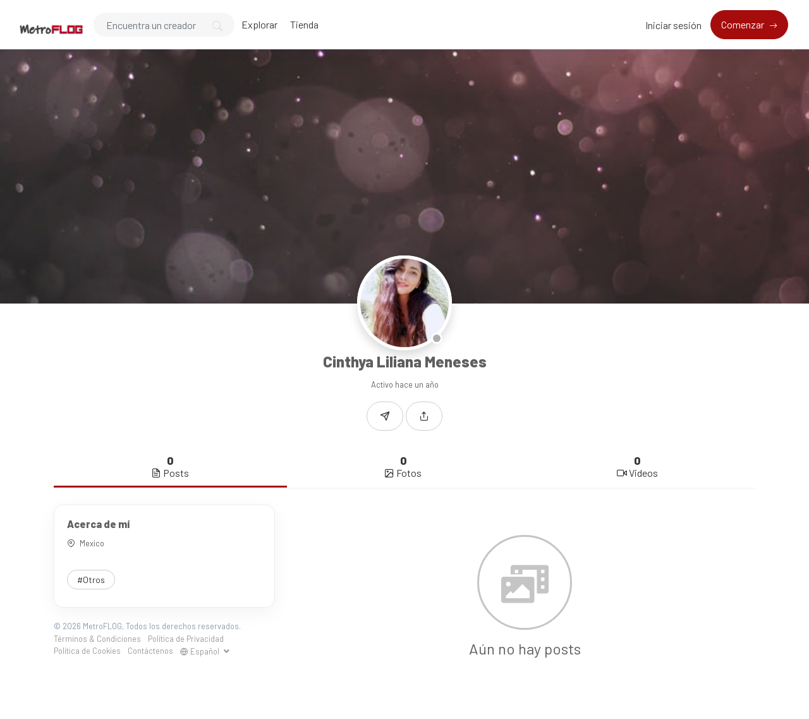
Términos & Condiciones (97, 639)
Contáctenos (150, 651)
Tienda (304, 24)
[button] (424, 416)
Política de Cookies (87, 651)
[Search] (164, 24)
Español (200, 651)
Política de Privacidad (186, 639)
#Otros (91, 579)
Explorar (259, 24)
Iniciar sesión (673, 25)
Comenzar (743, 24)
